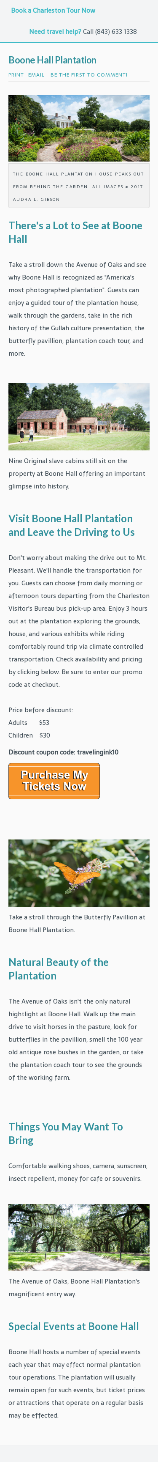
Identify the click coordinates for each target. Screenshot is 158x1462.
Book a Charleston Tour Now (54, 10)
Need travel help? (55, 31)
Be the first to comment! (88, 75)
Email (36, 75)
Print (16, 75)
